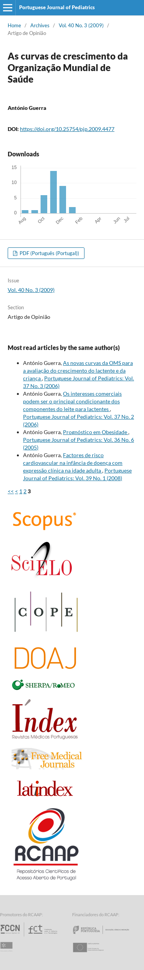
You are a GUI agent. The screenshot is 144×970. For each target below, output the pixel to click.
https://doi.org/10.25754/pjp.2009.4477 (67, 129)
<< (11, 491)
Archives (40, 25)
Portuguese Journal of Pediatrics (57, 7)
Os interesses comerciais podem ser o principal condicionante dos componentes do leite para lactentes (72, 401)
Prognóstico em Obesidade (95, 432)
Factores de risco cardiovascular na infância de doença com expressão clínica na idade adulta (72, 463)
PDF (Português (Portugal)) (48, 253)
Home (14, 25)
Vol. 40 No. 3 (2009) (81, 25)
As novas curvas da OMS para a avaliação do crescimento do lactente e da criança (78, 370)
